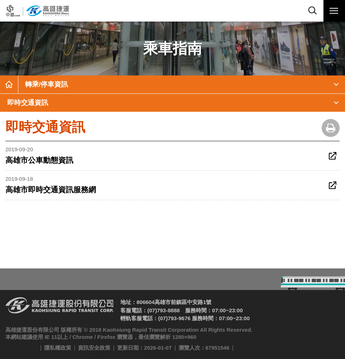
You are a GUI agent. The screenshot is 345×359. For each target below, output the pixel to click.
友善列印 (331, 128)
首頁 (9, 84)
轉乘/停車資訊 (46, 84)
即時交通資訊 (27, 102)
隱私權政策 (57, 348)
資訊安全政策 (94, 348)
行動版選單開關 (334, 12)
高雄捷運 (37, 11)
